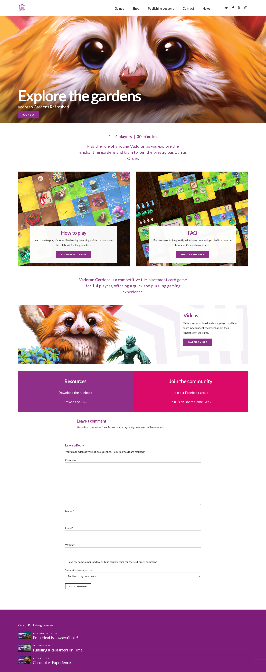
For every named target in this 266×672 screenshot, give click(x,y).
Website (70, 544)
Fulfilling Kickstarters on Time (57, 649)
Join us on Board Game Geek (190, 402)
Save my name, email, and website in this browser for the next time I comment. (112, 561)
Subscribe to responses (133, 574)
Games (119, 8)
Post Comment (78, 586)
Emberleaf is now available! (55, 637)
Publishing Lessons (161, 8)
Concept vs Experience (52, 662)
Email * (69, 527)
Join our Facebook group (190, 393)
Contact (188, 8)
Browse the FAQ (75, 402)
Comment (71, 460)
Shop (135, 8)
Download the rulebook (75, 393)
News (206, 8)
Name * (69, 511)
